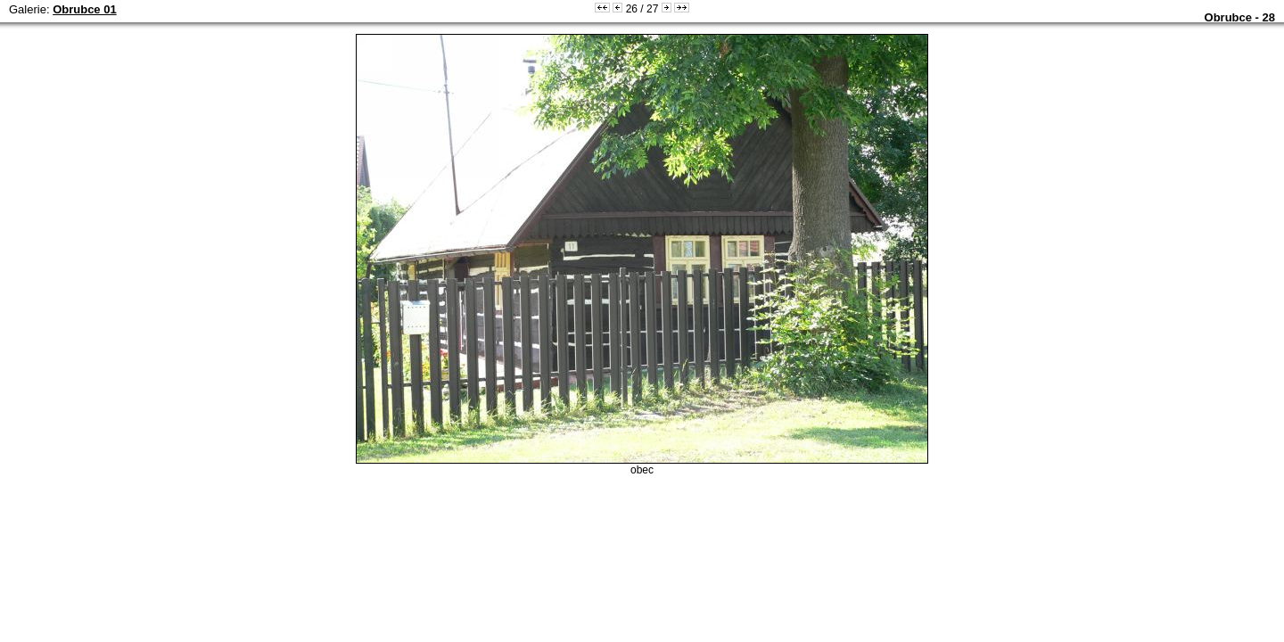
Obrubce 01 (85, 9)
